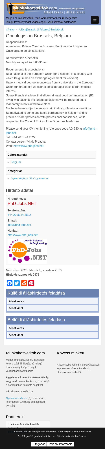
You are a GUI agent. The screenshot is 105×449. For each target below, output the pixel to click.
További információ (60, 444)
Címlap (10, 29)
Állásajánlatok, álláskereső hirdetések (41, 29)
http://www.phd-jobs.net (28, 145)
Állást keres (16, 301)
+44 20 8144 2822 (19, 214)
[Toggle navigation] (95, 20)
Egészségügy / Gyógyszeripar (29, 178)
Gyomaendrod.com (16, 398)
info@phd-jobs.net (19, 224)
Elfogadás (38, 444)
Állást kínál (16, 308)
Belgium (15, 162)
